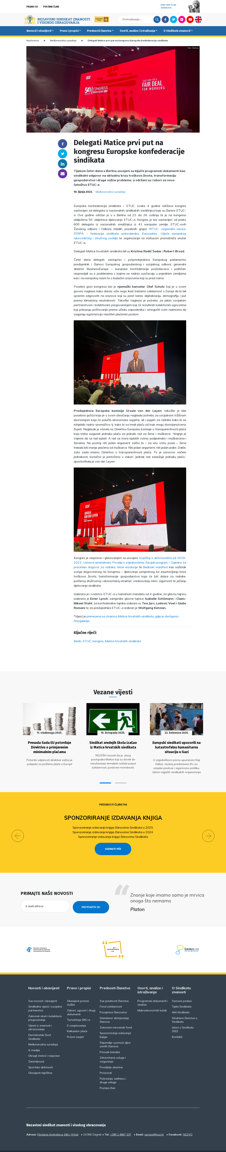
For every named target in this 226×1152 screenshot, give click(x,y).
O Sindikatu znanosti (176, 30)
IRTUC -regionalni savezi (167, 229)
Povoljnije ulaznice (111, 1057)
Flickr (181, 19)
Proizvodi (106, 1063)
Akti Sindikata (180, 1002)
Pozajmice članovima (113, 1002)
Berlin (77, 641)
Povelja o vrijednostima (128, 562)
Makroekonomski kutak (152, 1000)
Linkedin (62, 164)
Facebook (165, 19)
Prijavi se (32, 6)
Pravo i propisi (69, 30)
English (198, 19)
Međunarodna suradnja (63, 40)
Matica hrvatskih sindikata (123, 641)
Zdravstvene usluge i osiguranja (113, 1050)
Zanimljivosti (36, 1052)
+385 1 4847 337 (120, 1125)
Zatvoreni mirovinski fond (116, 1018)
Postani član (51, 6)
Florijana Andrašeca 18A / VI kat (57, 1125)
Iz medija (34, 1040)
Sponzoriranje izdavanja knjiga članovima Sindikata (113, 834)
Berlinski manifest (155, 567)
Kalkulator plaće (77, 1021)
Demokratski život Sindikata (39, 1027)
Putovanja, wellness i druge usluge (113, 1071)
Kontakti (177, 1027)
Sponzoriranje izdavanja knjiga (113, 815)
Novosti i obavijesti (39, 30)
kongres (98, 641)
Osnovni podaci (182, 991)
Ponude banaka (110, 1042)
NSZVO (188, 1125)
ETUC (87, 641)
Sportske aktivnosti (40, 1057)
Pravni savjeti (75, 1027)
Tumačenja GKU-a (78, 1010)
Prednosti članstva (99, 30)
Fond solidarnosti (111, 997)
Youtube (190, 19)
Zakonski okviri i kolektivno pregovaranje (45, 1008)
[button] (105, 780)
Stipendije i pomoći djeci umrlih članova (115, 1035)
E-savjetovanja (76, 1016)
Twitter (173, 19)
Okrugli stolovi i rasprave (44, 1046)
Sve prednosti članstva (114, 991)
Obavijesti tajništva (40, 1063)
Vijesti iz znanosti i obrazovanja (40, 1018)
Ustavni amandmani (97, 562)
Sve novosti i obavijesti (42, 991)
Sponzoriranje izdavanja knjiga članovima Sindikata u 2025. (113, 825)
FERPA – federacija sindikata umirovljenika (106, 233)
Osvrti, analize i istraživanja (137, 30)
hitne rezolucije (127, 567)
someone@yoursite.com (62, 174)
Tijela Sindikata (181, 997)
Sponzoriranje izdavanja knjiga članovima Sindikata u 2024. (113, 829)
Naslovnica (32, 40)
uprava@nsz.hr (154, 1125)
